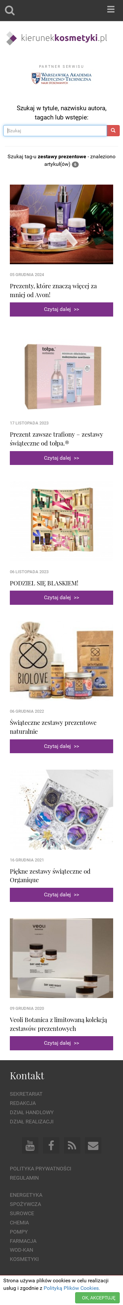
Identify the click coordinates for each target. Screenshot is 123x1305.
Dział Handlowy (32, 1112)
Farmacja (23, 1241)
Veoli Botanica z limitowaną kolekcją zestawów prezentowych (58, 1024)
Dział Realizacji (31, 1121)
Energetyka (26, 1195)
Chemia (19, 1222)
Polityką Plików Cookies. (72, 1288)
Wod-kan (21, 1250)
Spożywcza (25, 1204)
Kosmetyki (24, 1259)
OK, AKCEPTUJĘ (98, 1297)
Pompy (19, 1232)
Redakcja (23, 1103)
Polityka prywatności (40, 1168)
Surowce (22, 1213)
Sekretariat (26, 1094)
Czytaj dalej (61, 309)
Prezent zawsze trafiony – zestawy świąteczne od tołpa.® (56, 438)
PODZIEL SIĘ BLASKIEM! (44, 583)
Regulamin (24, 1178)
